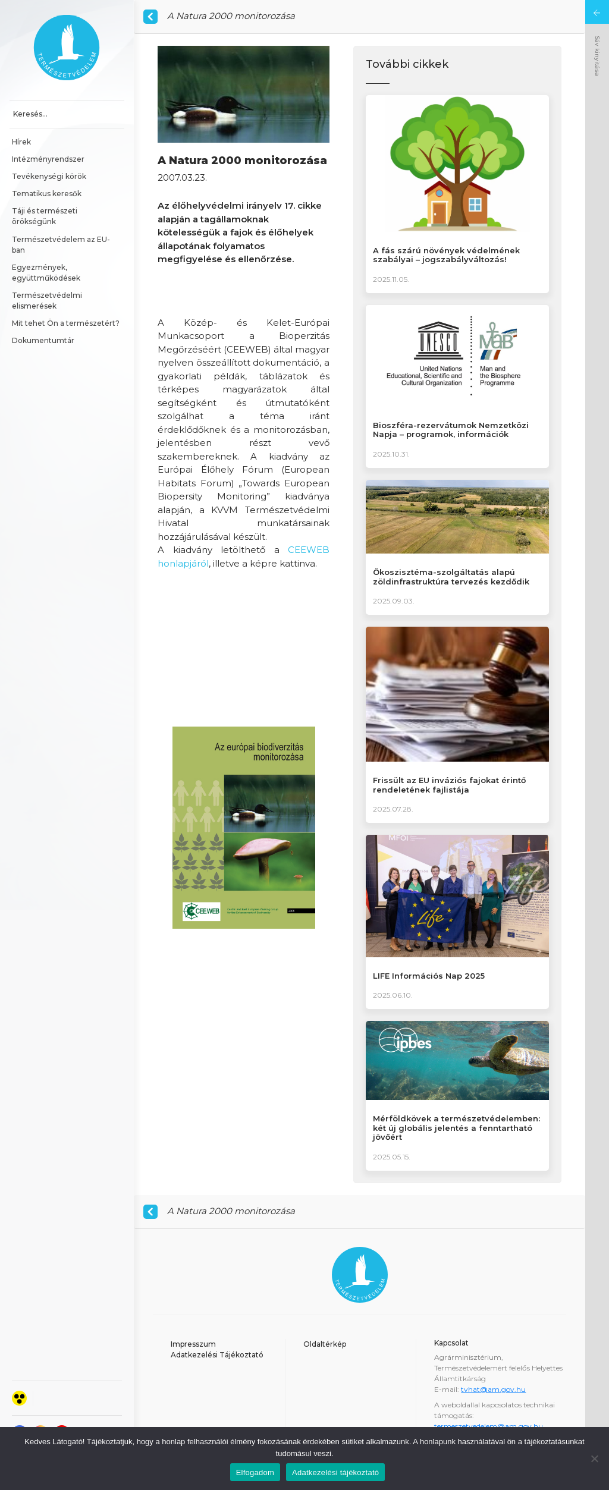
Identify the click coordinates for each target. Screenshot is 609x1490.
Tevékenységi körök (49, 176)
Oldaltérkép (324, 1344)
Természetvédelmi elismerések (48, 300)
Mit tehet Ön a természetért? (66, 323)
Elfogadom (255, 1472)
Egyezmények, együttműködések (46, 272)
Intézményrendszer (48, 159)
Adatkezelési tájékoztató (335, 1472)
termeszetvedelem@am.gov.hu (488, 1426)
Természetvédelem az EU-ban (61, 244)
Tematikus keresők (46, 193)
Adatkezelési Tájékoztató (217, 1354)
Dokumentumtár (43, 340)
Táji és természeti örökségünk (45, 216)
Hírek (21, 141)
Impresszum (193, 1344)
